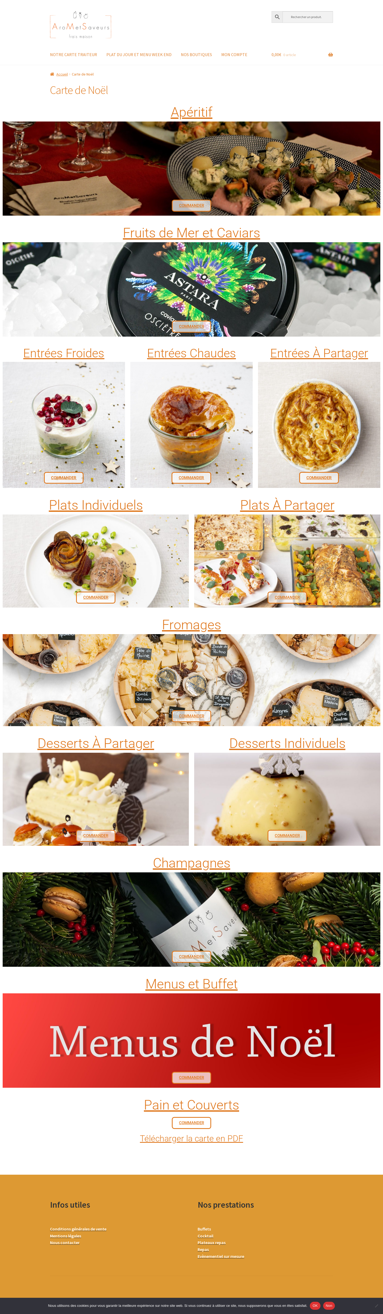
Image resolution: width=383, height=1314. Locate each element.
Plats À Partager (287, 505)
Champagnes (191, 863)
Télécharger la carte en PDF (191, 1138)
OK (315, 1306)
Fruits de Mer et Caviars (191, 233)
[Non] (376, 1305)
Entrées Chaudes (191, 353)
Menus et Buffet (191, 984)
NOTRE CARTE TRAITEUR (73, 54)
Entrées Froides (63, 353)
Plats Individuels (96, 505)
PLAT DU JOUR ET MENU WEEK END (139, 54)
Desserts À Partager (96, 743)
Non (329, 1306)
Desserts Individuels (287, 743)
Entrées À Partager (319, 353)
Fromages (191, 625)
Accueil (62, 74)
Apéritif (192, 112)
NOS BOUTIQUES (196, 54)
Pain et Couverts (191, 1105)
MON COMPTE (234, 54)
